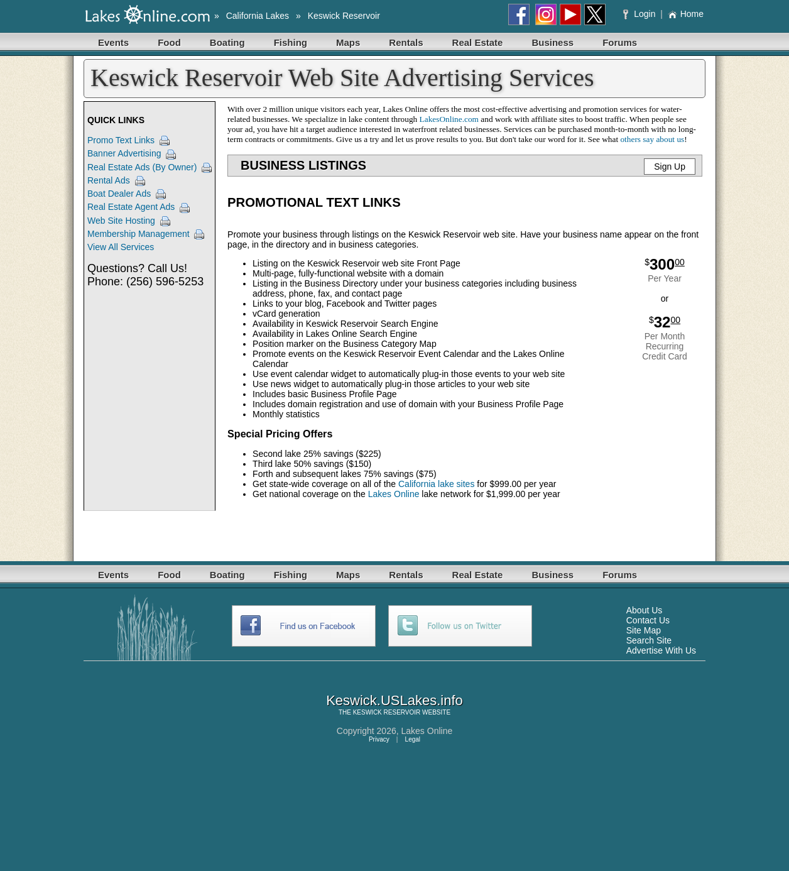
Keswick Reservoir (344, 16)
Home (686, 14)
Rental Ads (108, 180)
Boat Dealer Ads (119, 194)
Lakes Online (394, 494)
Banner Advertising (124, 153)
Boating (227, 42)
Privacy (379, 739)
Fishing (290, 42)
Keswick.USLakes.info (394, 700)
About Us (644, 610)
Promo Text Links (121, 140)
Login (640, 14)
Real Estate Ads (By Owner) (142, 167)
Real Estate (477, 42)
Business (552, 42)
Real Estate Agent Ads (131, 207)
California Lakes (257, 16)
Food (169, 42)
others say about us (652, 139)
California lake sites (436, 484)
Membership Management (138, 234)
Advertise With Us (661, 650)
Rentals (406, 42)
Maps (348, 42)
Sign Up (669, 167)
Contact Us (648, 620)
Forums (619, 42)
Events (113, 42)
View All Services (120, 247)
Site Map (643, 630)
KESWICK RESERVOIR (387, 712)
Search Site (649, 640)
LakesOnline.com (449, 119)
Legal (412, 739)
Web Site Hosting (121, 221)
